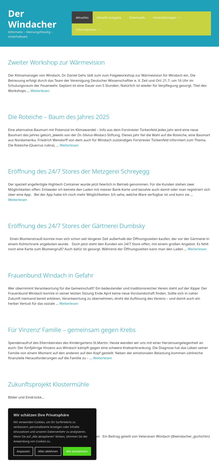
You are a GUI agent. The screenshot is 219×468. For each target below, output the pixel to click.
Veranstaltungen (169, 17)
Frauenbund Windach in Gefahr (51, 275)
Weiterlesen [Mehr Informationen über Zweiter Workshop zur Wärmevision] (40, 90)
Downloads (137, 17)
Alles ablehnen (48, 451)
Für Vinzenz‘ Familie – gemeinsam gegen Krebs (72, 330)
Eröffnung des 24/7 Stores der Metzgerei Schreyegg (78, 171)
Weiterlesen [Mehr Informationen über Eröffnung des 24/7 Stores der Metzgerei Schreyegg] (17, 199)
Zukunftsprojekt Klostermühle (48, 384)
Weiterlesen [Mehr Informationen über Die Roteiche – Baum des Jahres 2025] (69, 145)
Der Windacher (32, 18)
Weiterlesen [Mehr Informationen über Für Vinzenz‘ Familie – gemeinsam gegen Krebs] (102, 358)
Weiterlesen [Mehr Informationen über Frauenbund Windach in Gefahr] (68, 303)
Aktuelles (82, 17)
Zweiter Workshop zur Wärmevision (56, 62)
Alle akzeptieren (77, 451)
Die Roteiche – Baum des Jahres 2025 (59, 117)
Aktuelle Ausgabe (109, 17)
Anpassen (23, 451)
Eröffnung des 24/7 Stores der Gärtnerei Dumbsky (76, 226)
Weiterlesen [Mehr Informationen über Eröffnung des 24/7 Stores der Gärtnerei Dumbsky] (197, 249)
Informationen (90, 29)
